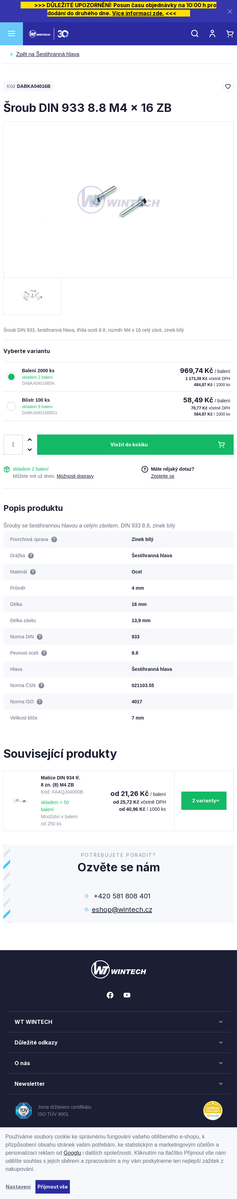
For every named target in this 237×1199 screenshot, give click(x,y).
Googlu (72, 1153)
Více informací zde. (138, 13)
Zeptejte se (162, 476)
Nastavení (18, 1187)
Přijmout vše (52, 1187)
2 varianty (204, 800)
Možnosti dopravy (75, 476)
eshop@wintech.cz (122, 910)
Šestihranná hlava (47, 54)
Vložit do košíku (129, 444)
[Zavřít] (230, 11)
